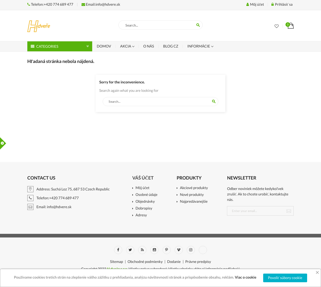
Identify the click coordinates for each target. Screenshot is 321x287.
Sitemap (116, 262)
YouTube (154, 250)
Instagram (191, 250)
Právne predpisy (198, 262)
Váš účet (143, 178)
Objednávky (145, 202)
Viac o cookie (245, 277)
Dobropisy (143, 208)
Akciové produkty (194, 188)
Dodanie (174, 262)
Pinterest (167, 250)
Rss (142, 250)
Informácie (199, 46)
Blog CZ (170, 46)
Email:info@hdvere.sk (101, 4)
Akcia (126, 46)
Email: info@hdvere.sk (49, 207)
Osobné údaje (146, 195)
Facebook (118, 250)
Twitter (130, 250)
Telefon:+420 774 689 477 (50, 4)
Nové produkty (192, 195)
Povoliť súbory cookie (285, 278)
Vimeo (179, 250)
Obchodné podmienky (145, 262)
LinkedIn (203, 250)
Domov (104, 46)
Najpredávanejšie (194, 202)
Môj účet (142, 188)
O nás (148, 46)
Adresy (141, 215)
